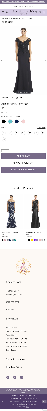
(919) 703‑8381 (12, 304)
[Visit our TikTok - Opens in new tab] (7, 379)
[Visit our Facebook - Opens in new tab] (14, 379)
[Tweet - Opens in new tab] (13, 99)
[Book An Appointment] (23, 8)
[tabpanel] (23, 62)
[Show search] (40, 14)
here (27, 409)
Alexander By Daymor (21, 20)
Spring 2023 (7, 24)
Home (5, 20)
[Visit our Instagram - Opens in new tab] (21, 379)
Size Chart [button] (41, 129)
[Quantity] (5, 152)
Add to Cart (24, 158)
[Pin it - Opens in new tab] (17, 99)
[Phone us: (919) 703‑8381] (7, 14)
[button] (3, 14)
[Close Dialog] (2, 403)
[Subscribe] (36, 369)
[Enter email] (22, 369)
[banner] (23, 14)
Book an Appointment (23, 172)
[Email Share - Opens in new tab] (21, 99)
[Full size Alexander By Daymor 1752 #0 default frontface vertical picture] (23, 62)
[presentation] (11, 213)
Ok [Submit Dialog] (44, 403)
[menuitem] (3, 14)
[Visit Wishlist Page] (36, 14)
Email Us (10, 311)
